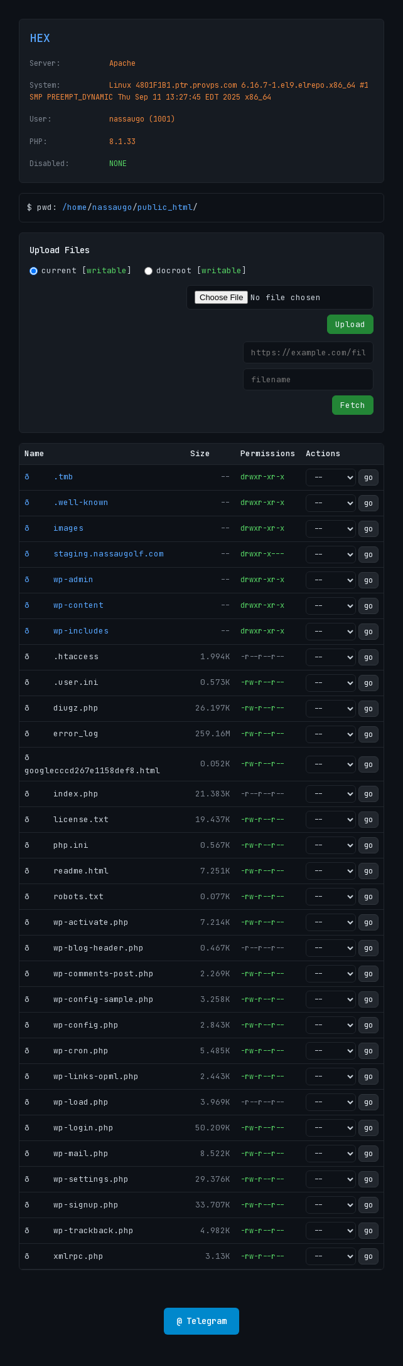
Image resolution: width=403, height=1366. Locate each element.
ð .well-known (66, 502)
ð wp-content (64, 605)
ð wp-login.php (69, 1127)
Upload (350, 324)
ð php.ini (56, 845)
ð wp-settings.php (76, 1179)
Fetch (352, 405)
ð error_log (61, 733)
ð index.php (61, 793)
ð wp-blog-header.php (84, 947)
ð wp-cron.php (66, 1050)
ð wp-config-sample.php (89, 999)
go (368, 477)
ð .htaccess (61, 656)
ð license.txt (66, 819)
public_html (165, 207)
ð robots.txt (64, 896)
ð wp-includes (66, 630)
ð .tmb (48, 476)
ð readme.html (66, 870)
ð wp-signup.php (71, 1204)
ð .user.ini (61, 682)
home (77, 207)
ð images (53, 528)
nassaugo (112, 207)
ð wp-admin (59, 579)
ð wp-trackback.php (79, 1230)
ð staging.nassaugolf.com (94, 553)
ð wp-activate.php (76, 922)
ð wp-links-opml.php (81, 1076)
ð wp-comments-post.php (89, 973)
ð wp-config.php (71, 1024)
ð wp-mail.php (66, 1153)
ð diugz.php (61, 707)
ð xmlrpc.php (64, 1256)
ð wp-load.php (66, 1102)
